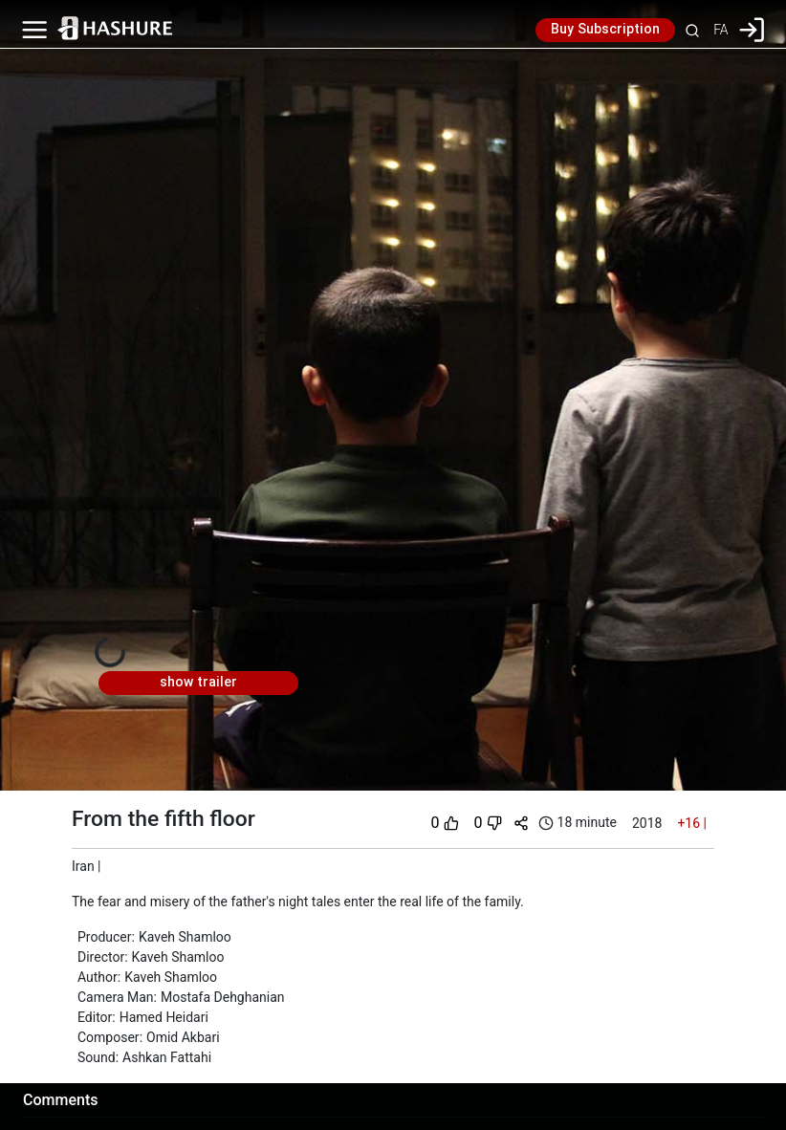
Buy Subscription (605, 29)
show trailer (198, 682)
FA (720, 29)
